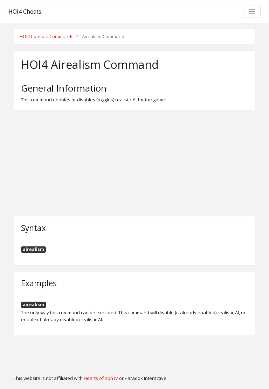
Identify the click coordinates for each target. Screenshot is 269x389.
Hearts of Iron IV (101, 378)
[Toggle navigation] (252, 11)
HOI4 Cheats (24, 11)
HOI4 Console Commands (47, 36)
